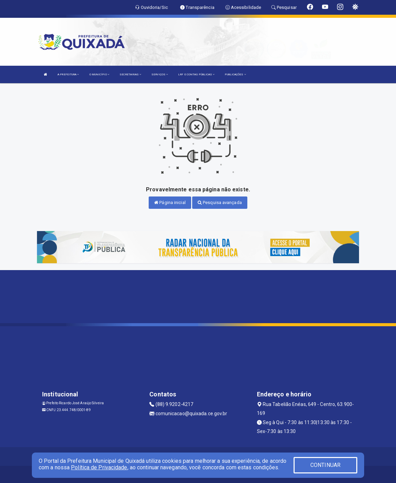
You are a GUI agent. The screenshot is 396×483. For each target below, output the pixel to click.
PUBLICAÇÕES (235, 74)
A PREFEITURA (68, 74)
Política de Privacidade (99, 467)
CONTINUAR (325, 465)
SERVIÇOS (159, 74)
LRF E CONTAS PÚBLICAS (196, 74)
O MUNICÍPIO (99, 74)
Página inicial (170, 202)
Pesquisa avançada (220, 202)
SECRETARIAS (130, 74)
